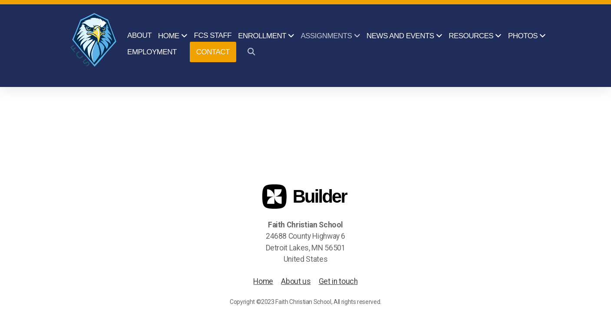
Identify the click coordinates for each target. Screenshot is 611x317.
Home (263, 281)
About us (295, 281)
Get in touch (338, 281)
